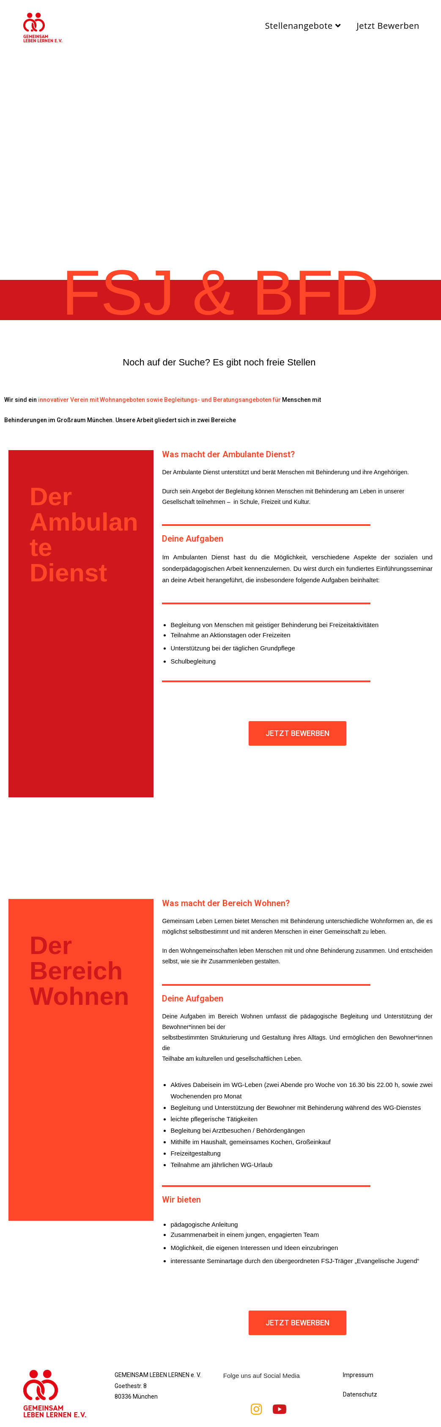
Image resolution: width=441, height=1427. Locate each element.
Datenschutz (360, 1394)
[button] (297, 733)
